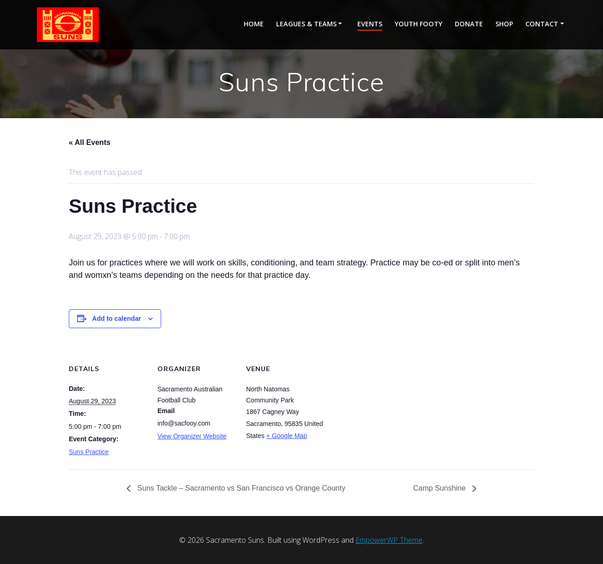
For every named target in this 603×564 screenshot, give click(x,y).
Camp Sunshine (440, 488)
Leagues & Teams (306, 23)
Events (369, 23)
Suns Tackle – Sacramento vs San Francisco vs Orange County (240, 488)
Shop (504, 23)
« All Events (89, 142)
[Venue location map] (383, 406)
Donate (469, 23)
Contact (541, 23)
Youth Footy (418, 23)
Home (254, 23)
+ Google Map (286, 435)
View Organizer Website (192, 436)
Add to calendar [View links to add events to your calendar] (116, 318)
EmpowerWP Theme (389, 540)
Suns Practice (89, 452)
